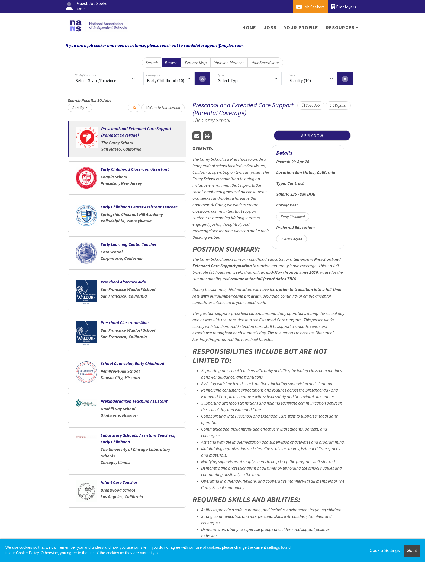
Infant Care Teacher (119, 482)
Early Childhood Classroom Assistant (135, 169)
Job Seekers (310, 6)
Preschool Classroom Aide (125, 322)
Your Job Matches (229, 62)
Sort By (78, 107)
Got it (412, 550)
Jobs (270, 27)
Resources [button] (340, 27)
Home (249, 27)
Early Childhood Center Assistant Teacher (139, 206)
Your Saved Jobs (265, 62)
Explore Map (196, 62)
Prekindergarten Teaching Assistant (134, 401)
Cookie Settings (384, 550)
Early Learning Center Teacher (129, 244)
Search (152, 62)
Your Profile (301, 27)
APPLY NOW (312, 135)
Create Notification (163, 107)
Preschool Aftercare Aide (123, 282)
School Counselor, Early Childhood (132, 363)
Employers (343, 6)
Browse (171, 62)
